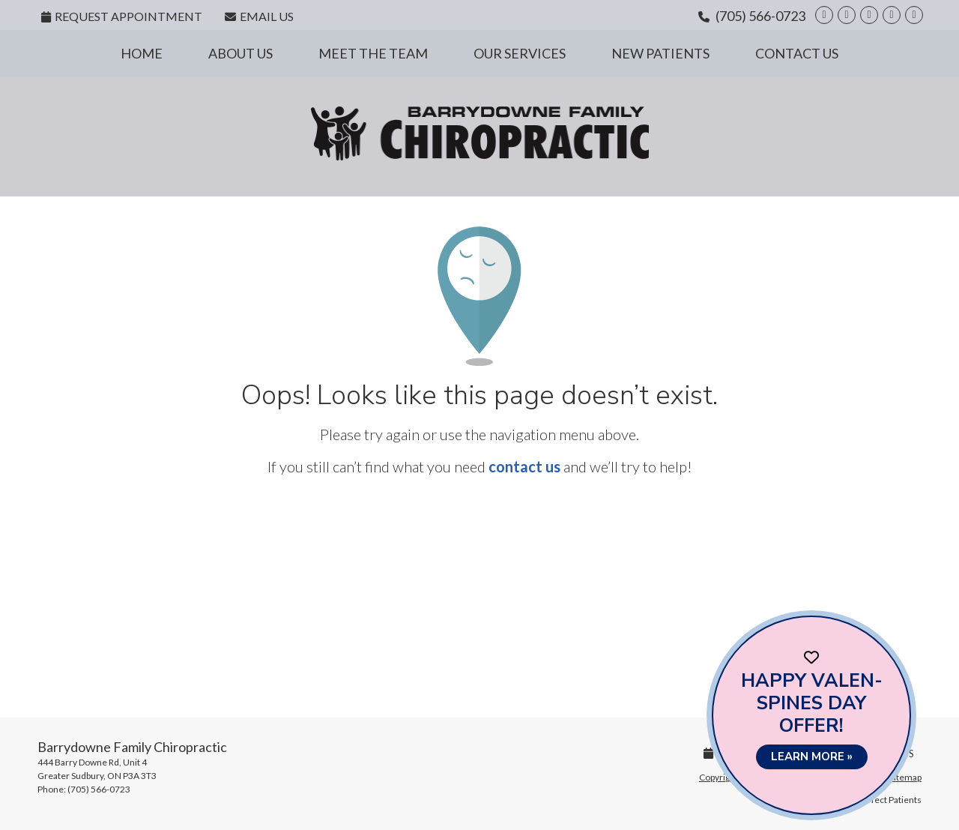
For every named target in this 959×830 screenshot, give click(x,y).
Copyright (718, 777)
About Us (240, 53)
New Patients (660, 53)
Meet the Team (373, 53)
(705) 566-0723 (760, 15)
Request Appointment (121, 16)
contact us (524, 466)
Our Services (520, 53)
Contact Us (796, 53)
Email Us (259, 16)
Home (142, 53)
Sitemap (905, 777)
